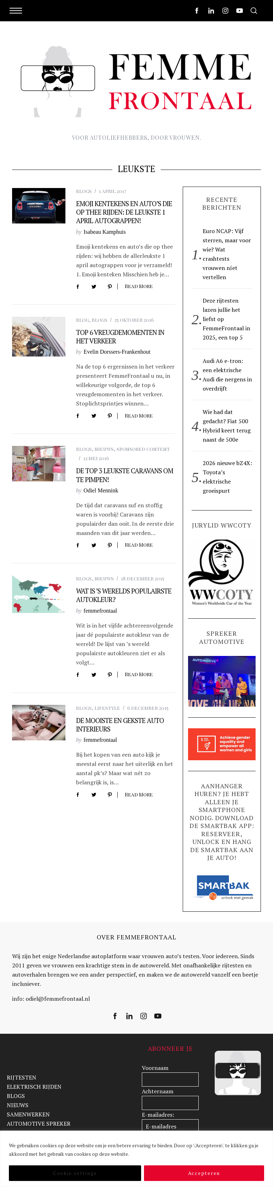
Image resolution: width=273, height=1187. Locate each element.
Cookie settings (75, 1173)
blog (82, 319)
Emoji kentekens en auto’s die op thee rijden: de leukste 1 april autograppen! (124, 212)
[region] (136, 1159)
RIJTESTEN (21, 1077)
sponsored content (143, 449)
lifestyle (107, 708)
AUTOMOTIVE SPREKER (38, 1123)
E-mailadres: (158, 1115)
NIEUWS (17, 1105)
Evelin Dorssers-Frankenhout (117, 352)
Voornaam (155, 1068)
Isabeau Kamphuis (105, 232)
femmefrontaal (100, 611)
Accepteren (204, 1173)
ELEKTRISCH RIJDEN (34, 1087)
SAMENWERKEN (28, 1114)
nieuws (104, 449)
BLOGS (16, 1096)
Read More (139, 286)
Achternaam (157, 1091)
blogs (84, 191)
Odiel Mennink (101, 490)
